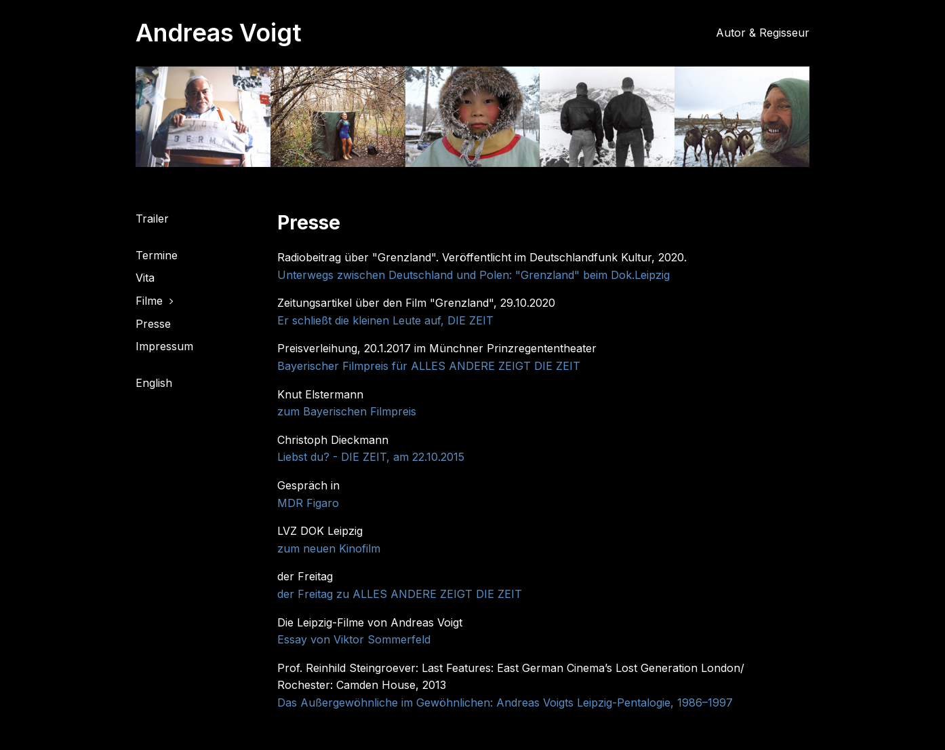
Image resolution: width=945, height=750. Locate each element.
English (154, 383)
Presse (153, 324)
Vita (145, 277)
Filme (149, 300)
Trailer (152, 218)
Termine (157, 255)
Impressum (164, 346)
